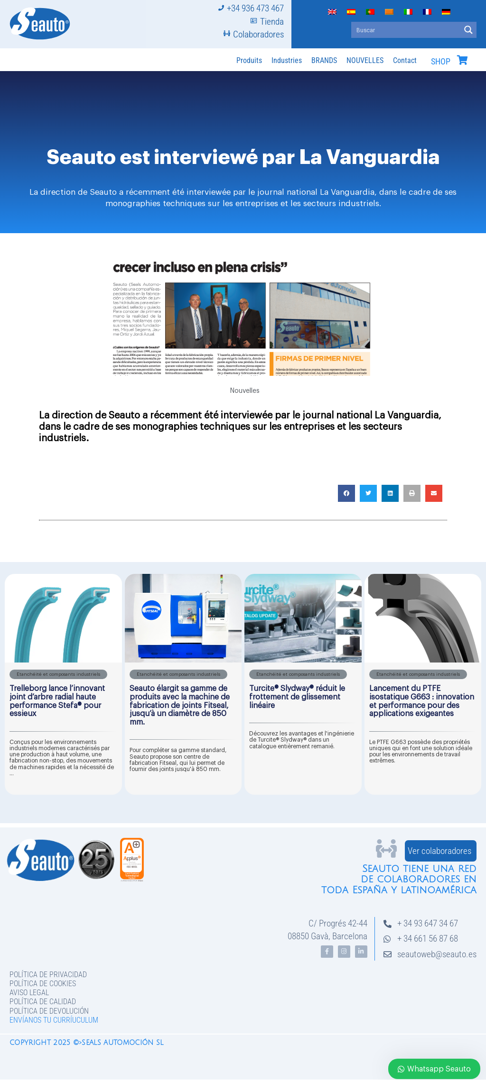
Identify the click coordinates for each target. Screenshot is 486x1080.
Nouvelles (245, 391)
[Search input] (406, 29)
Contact (405, 60)
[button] (346, 493)
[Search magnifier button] (468, 30)
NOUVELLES (364, 60)
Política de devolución (49, 1011)
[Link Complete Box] (63, 684)
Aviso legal (29, 992)
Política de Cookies (42, 983)
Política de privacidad (48, 974)
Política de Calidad (42, 1001)
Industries (286, 60)
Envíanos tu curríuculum (53, 1020)
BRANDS (324, 60)
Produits (249, 60)
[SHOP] (462, 60)
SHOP (440, 61)
